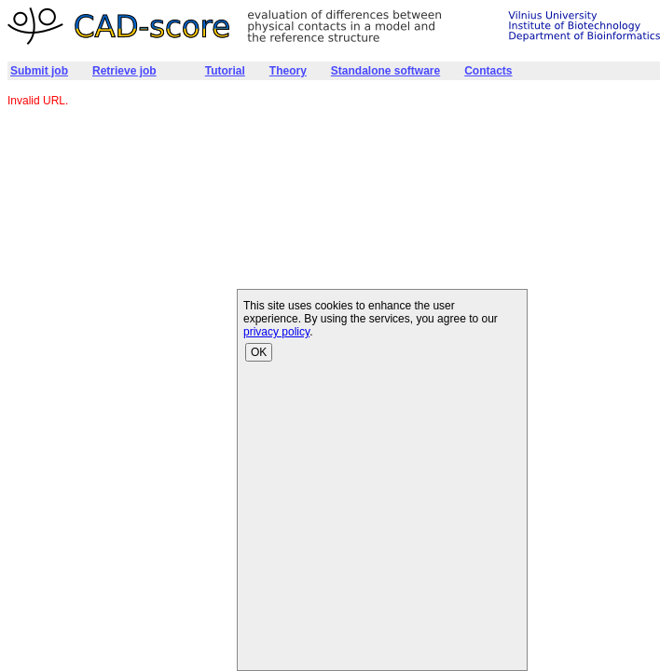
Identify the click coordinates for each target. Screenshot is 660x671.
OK (259, 352)
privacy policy (276, 331)
